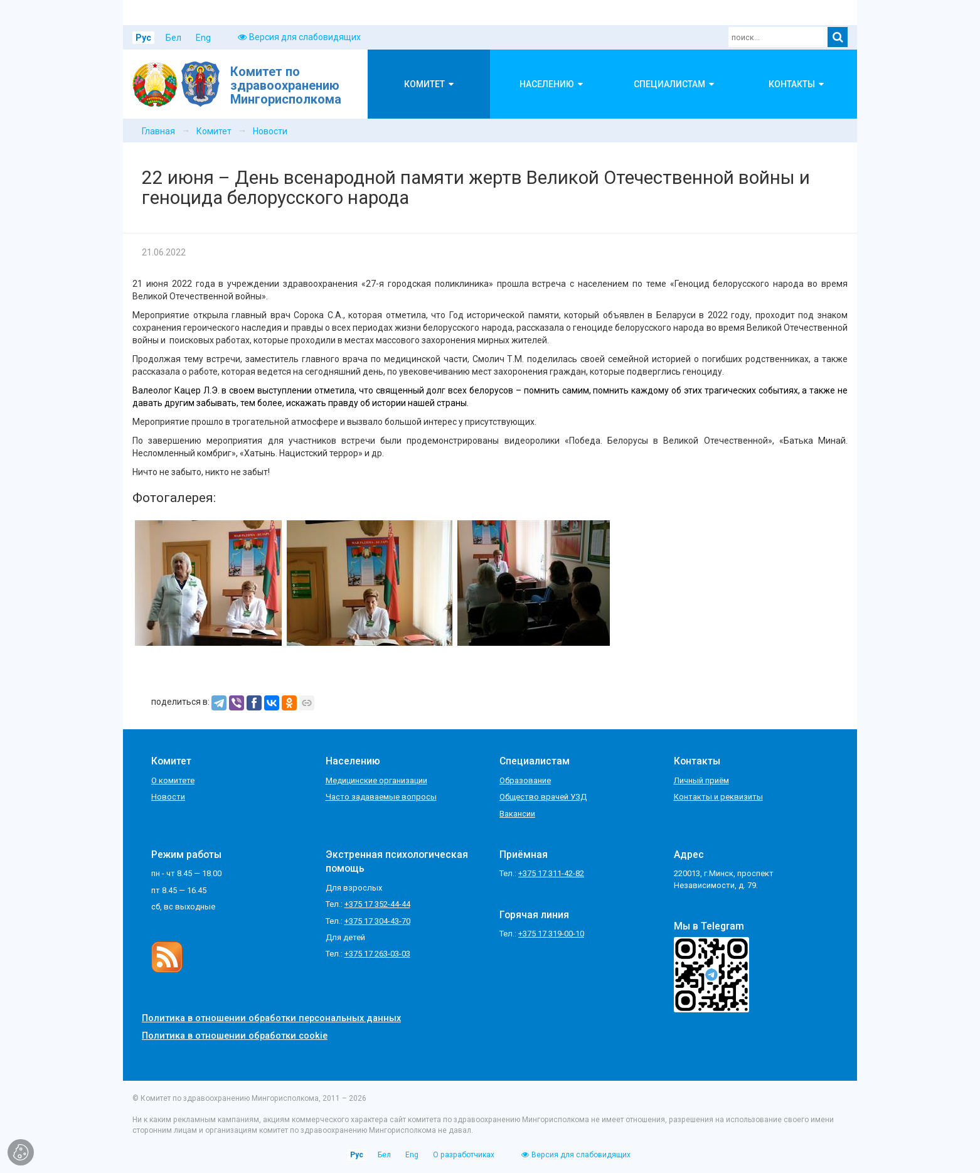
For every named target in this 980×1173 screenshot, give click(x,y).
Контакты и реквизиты (718, 796)
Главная (158, 131)
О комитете (172, 780)
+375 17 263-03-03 (377, 953)
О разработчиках (463, 1154)
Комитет (214, 131)
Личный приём (701, 780)
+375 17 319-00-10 (551, 933)
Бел (173, 38)
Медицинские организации (376, 780)
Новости (270, 131)
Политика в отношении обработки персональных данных (271, 1018)
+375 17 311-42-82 (551, 873)
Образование (525, 780)
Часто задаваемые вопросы (381, 796)
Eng (203, 38)
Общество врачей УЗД (543, 796)
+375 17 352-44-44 (377, 904)
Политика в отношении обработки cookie (235, 1036)
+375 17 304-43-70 (377, 921)
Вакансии (517, 813)
